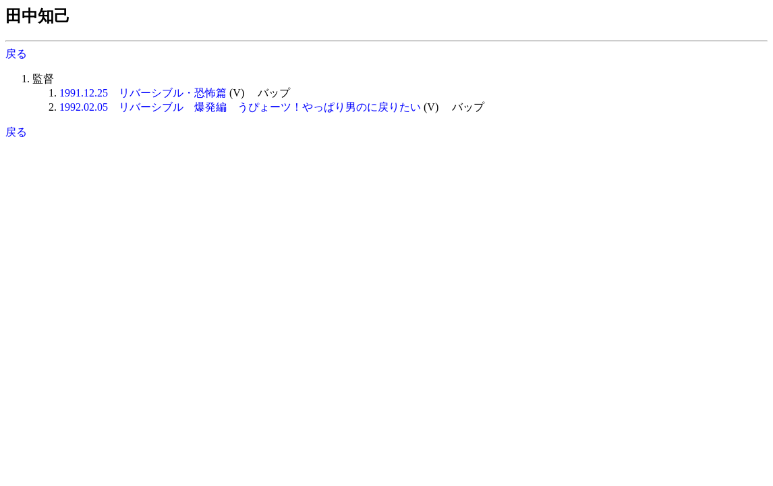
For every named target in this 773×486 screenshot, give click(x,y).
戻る (16, 53)
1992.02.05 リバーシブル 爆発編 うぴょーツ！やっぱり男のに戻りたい (240, 107)
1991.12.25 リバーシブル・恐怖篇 (143, 93)
